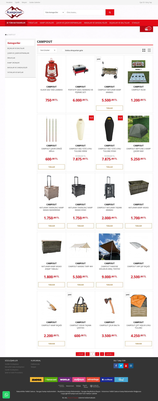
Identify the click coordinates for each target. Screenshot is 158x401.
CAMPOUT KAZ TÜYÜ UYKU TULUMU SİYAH (109, 149)
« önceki (80, 354)
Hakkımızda (35, 364)
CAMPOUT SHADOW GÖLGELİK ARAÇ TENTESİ (109, 267)
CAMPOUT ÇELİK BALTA (109, 325)
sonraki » (109, 354)
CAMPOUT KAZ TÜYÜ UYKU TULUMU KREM (80, 149)
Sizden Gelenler (34, 2)
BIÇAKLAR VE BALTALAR (119, 23)
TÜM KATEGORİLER (16, 23)
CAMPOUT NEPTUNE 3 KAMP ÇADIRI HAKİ (138, 149)
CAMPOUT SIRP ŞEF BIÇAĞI (138, 266)
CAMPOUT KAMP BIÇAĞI (51, 325)
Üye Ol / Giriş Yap (146, 2)
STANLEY (135, 23)
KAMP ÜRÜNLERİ (47, 23)
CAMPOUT (51, 86)
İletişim (24, 2)
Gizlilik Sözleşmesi (12, 364)
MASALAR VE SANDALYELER (95, 23)
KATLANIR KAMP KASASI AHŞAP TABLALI (51, 267)
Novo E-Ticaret (73, 398)
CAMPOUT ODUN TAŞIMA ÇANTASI (80, 326)
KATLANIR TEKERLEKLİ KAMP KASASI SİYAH (80, 208)
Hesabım (9, 2)
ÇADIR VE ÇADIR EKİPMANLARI (69, 23)
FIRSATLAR (32, 23)
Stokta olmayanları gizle (74, 50)
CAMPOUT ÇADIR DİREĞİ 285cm (51, 149)
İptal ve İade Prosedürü (14, 372)
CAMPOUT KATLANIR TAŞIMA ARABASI (109, 208)
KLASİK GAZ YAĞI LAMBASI (51, 90)
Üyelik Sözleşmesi (11, 370)
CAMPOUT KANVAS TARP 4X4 (80, 266)
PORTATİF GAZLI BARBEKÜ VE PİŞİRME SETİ (80, 91)
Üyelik (17, 2)
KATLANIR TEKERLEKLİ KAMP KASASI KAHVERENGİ (52, 208)
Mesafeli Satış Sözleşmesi (14, 367)
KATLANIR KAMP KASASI (138, 207)
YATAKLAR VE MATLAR (15, 72)
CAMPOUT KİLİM (138, 90)
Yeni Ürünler (45, 50)
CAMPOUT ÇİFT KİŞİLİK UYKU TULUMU (139, 326)
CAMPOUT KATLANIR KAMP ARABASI (109, 91)
